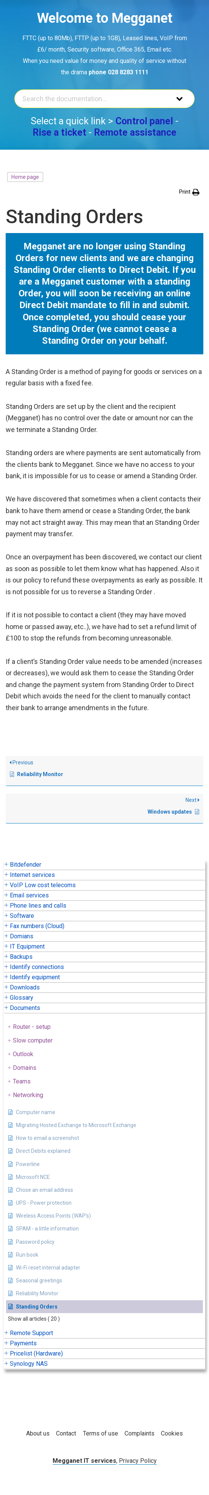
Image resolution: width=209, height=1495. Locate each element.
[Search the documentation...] (91, 99)
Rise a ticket (59, 132)
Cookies (172, 1433)
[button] (189, 192)
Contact (66, 1433)
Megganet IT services (84, 1460)
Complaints (139, 1433)
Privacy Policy (138, 1460)
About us (38, 1433)
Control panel (144, 121)
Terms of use (100, 1433)
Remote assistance (135, 132)
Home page (25, 177)
